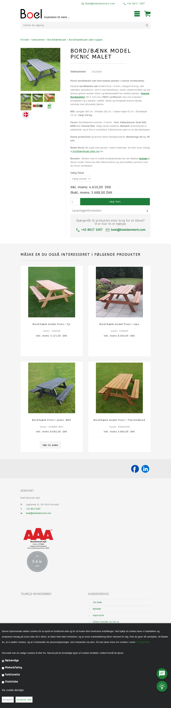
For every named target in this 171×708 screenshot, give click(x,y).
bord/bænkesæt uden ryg (86, 151)
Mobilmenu (137, 13)
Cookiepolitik (142, 642)
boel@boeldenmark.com (125, 229)
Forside (25, 39)
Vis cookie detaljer (13, 690)
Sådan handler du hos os (106, 622)
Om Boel (97, 602)
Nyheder (97, 609)
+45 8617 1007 (135, 3)
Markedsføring (13, 667)
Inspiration (98, 615)
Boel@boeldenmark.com (99, 3)
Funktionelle (12, 674)
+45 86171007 (33, 509)
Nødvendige (12, 660)
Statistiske (11, 681)
